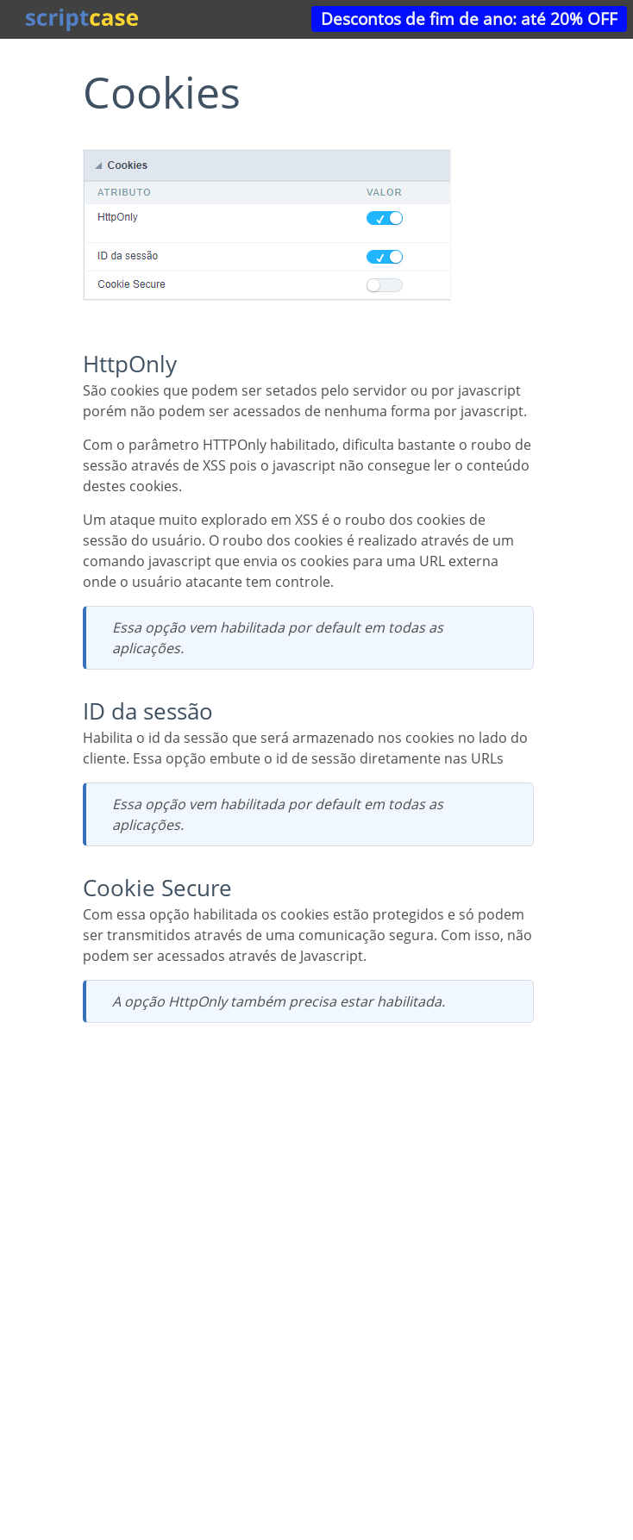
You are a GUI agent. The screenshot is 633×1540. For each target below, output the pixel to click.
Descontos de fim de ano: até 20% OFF (469, 18)
